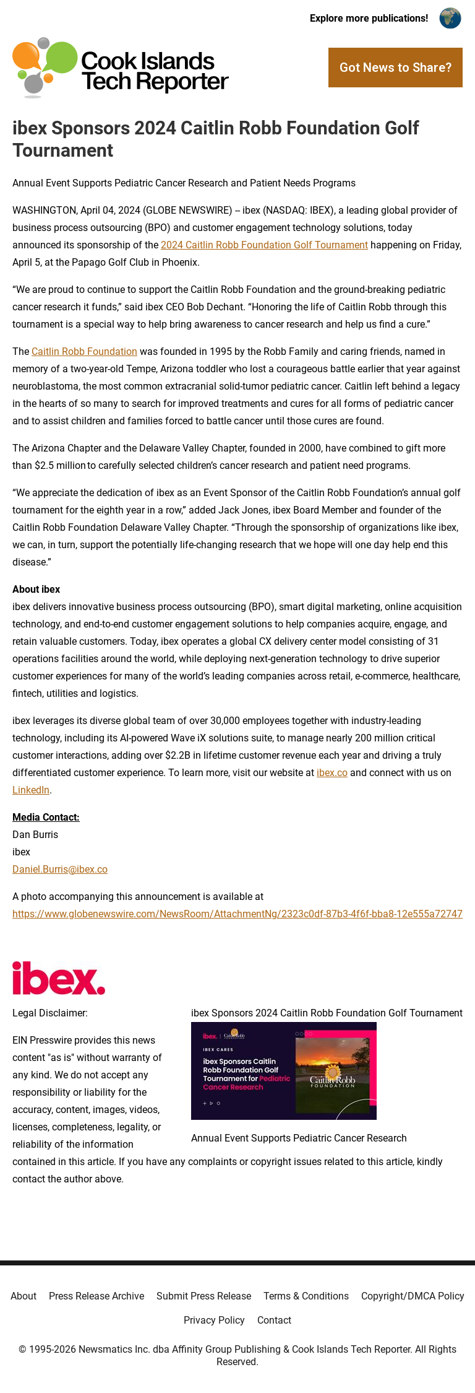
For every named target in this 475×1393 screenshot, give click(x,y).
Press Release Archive (96, 1296)
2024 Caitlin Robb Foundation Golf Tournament (264, 245)
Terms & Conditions (306, 1296)
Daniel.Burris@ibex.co (60, 869)
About (23, 1296)
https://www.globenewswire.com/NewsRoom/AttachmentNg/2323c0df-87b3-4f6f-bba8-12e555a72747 (237, 914)
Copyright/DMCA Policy (412, 1296)
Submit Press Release (203, 1296)
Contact (274, 1320)
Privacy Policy (214, 1320)
